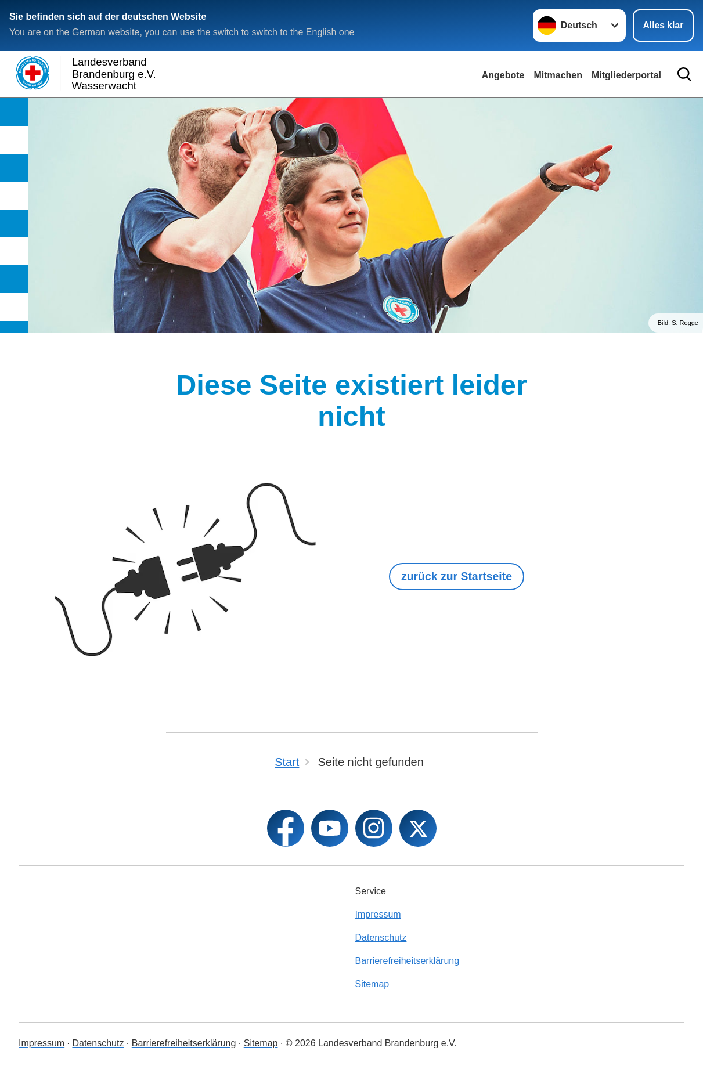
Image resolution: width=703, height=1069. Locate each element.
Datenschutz (381, 937)
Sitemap (372, 984)
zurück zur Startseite (459, 576)
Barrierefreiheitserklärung (407, 961)
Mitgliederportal (626, 75)
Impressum (378, 914)
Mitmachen (557, 75)
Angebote (503, 75)
